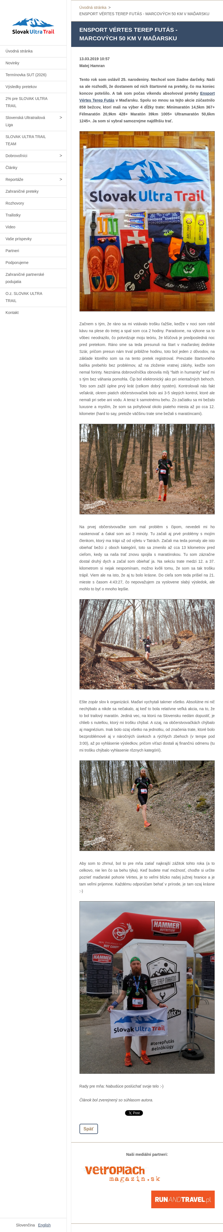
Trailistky (13, 215)
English (44, 1225)
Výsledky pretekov (21, 86)
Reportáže (14, 179)
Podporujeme (17, 262)
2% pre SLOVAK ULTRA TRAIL (26, 102)
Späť (89, 1129)
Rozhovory (15, 203)
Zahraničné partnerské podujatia (25, 278)
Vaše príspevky (19, 239)
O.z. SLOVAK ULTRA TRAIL (24, 297)
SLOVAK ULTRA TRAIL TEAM (26, 140)
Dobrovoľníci (16, 156)
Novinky (12, 63)
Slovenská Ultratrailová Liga (25, 121)
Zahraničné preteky (22, 191)
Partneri (12, 250)
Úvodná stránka (19, 51)
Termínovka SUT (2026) (26, 75)
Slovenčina (25, 1225)
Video (10, 227)
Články (11, 167)
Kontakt (12, 312)
